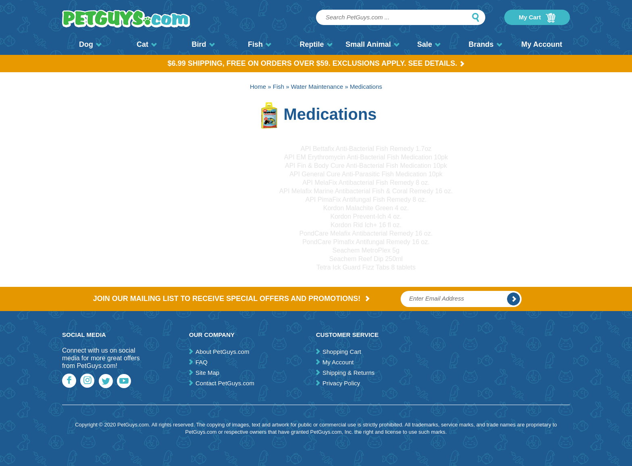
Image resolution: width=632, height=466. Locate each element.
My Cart (537, 18)
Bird (203, 44)
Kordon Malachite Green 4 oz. (366, 208)
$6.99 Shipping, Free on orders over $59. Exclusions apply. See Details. (316, 63)
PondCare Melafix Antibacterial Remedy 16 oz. (366, 233)
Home (258, 86)
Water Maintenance (317, 86)
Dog (90, 44)
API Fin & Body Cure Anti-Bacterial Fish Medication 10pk (366, 165)
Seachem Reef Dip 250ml (366, 258)
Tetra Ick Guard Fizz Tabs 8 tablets (366, 267)
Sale (429, 44)
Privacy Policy (341, 383)
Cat (147, 44)
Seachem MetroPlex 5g (366, 250)
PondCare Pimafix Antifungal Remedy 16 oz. (366, 241)
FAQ (201, 362)
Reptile (315, 44)
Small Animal (372, 44)
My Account (541, 44)
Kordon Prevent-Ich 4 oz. (366, 216)
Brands (485, 44)
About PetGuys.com (222, 351)
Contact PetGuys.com (224, 383)
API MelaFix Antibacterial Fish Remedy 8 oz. (366, 182)
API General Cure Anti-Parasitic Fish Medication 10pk (366, 174)
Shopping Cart (341, 351)
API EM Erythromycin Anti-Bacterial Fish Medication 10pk (366, 157)
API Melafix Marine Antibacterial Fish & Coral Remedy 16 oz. (366, 191)
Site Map (207, 372)
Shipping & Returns (348, 372)
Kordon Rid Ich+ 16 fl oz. (366, 225)
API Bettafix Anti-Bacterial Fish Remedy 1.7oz (366, 148)
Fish (259, 44)
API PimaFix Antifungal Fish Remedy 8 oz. (366, 199)
